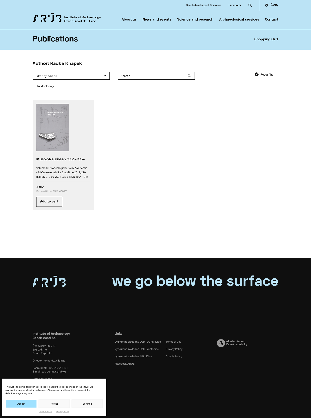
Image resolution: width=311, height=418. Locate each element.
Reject (54, 404)
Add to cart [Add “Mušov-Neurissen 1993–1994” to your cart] (49, 201)
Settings (87, 404)
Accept (21, 404)
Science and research (195, 19)
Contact (271, 19)
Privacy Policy (62, 411)
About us (129, 19)
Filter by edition (46, 76)
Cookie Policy (45, 411)
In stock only (43, 86)
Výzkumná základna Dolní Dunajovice (138, 341)
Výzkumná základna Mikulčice (133, 356)
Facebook (235, 5)
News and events (156, 19)
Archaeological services (239, 19)
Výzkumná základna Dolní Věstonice (137, 349)
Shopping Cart (266, 39)
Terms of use (173, 341)
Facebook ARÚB (125, 364)
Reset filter (267, 74)
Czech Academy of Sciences (203, 5)
